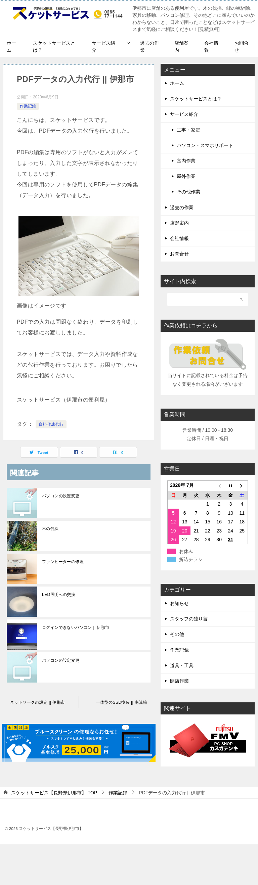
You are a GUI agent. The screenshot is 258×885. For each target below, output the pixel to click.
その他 (177, 634)
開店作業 (179, 681)
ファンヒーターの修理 (63, 561)
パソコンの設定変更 (61, 496)
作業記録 (28, 106)
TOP (54, 792)
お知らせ (179, 603)
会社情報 (211, 46)
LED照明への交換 (58, 594)
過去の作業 (149, 46)
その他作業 (188, 191)
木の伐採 (50, 528)
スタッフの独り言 (189, 618)
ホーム (11, 46)
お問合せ (241, 46)
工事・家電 (188, 130)
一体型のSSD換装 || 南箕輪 (121, 702)
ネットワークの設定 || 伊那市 (37, 702)
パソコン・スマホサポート (205, 145)
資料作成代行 (51, 424)
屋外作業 (186, 176)
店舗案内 (181, 46)
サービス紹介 (103, 46)
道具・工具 (182, 665)
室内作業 (186, 161)
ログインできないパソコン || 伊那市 (76, 627)
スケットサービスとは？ (54, 46)
